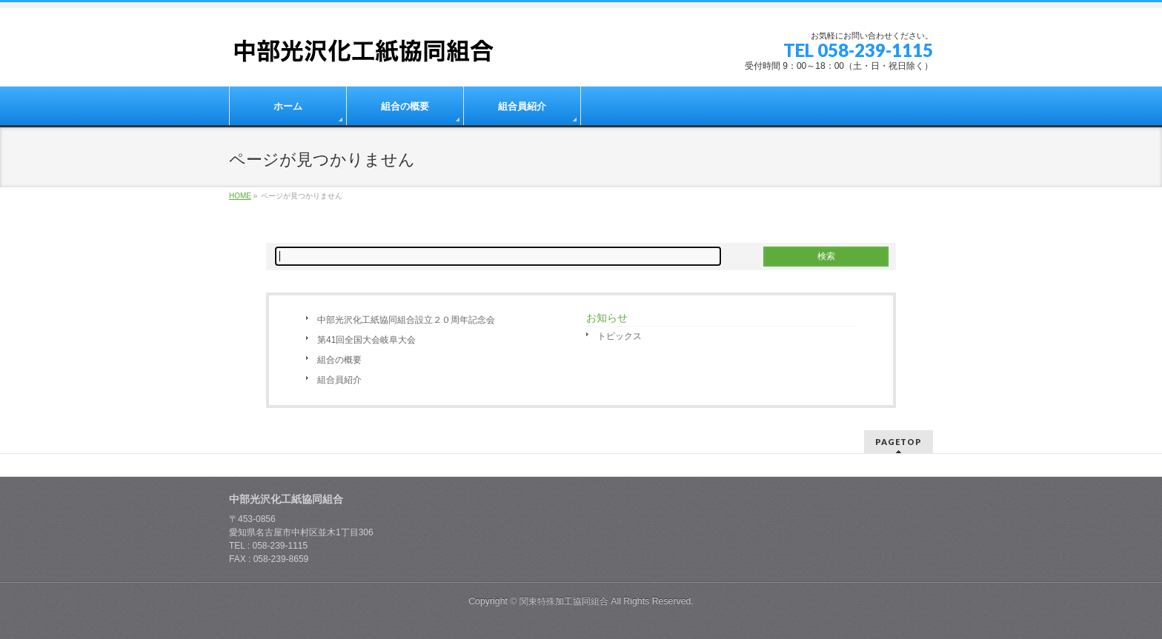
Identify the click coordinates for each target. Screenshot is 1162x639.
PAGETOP (898, 441)
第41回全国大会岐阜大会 (366, 340)
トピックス (619, 336)
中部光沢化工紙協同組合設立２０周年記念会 (406, 320)
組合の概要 (339, 360)
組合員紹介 (339, 380)
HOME (240, 196)
